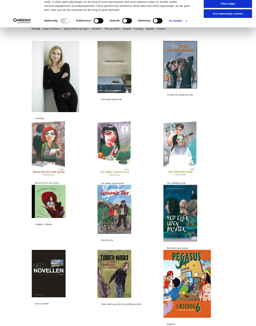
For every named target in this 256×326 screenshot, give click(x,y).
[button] (38, 118)
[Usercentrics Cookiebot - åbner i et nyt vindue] (22, 35)
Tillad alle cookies (228, 8)
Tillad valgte (228, 18)
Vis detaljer (175, 35)
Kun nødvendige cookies (228, 28)
